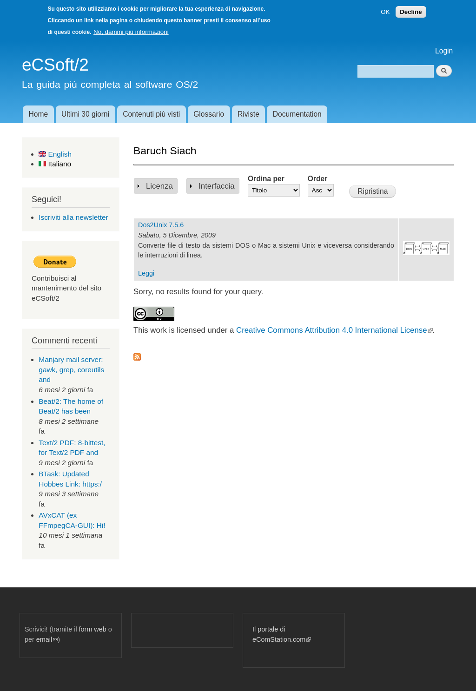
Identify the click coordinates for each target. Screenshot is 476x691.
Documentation (297, 114)
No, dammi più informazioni (130, 31)
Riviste (248, 114)
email (47, 639)
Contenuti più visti (151, 114)
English (55, 154)
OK (385, 11)
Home (38, 114)
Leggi (146, 273)
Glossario (208, 114)
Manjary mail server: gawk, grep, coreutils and (71, 369)
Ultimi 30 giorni (85, 114)
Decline (411, 11)
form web (92, 629)
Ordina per (266, 179)
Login (444, 51)
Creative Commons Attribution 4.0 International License (334, 330)
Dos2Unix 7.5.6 (161, 225)
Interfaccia (216, 186)
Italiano (55, 164)
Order (317, 179)
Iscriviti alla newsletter (73, 217)
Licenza (159, 186)
